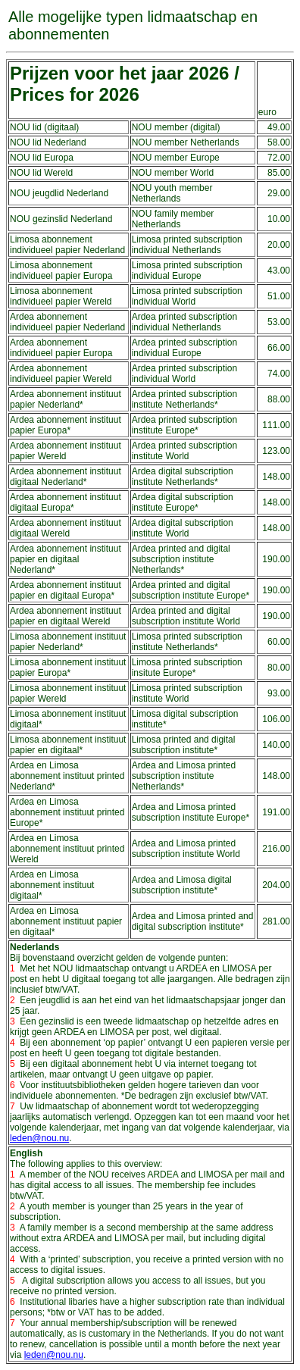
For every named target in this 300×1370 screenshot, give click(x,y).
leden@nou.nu (39, 1138)
